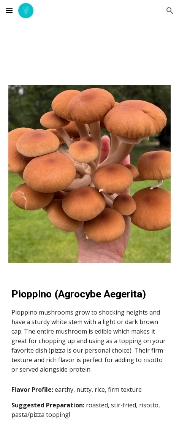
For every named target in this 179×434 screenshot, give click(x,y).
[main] (89, 330)
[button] (9, 10)
